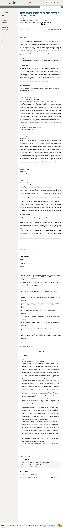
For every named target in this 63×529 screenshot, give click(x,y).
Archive (19, 6)
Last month (35, 477)
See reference (23, 279)
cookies (36, 526)
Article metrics (4, 41)
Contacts (33, 6)
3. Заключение (4, 22)
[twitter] (54, 29)
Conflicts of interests (5, 29)
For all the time (23, 477)
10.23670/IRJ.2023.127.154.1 (28, 356)
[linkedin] (57, 29)
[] (22, 70)
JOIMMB (46, 20)
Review (4, 36)
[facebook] (51, 29)
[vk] (52, 29)
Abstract (3, 15)
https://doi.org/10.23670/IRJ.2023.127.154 (35, 20)
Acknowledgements (5, 27)
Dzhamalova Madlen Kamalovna (26, 459)
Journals (25, 2)
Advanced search (56, 6)
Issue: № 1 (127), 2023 (47, 22)
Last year (29, 477)
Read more (23, 447)
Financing (3, 25)
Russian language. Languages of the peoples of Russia (39, 9)
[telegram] (55, 29)
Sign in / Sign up (56, 2)
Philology (30, 9)
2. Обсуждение (4, 20)
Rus (18, 2)
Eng (21, 2)
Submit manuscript (49, 2)
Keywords (3, 17)
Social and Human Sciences (23, 9)
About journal (4, 6)
